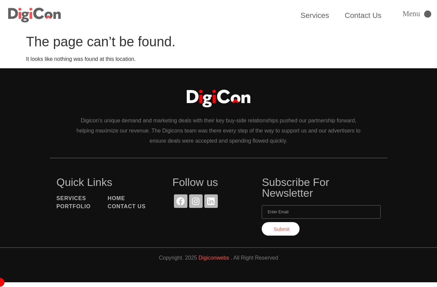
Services (315, 15)
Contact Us (363, 15)
